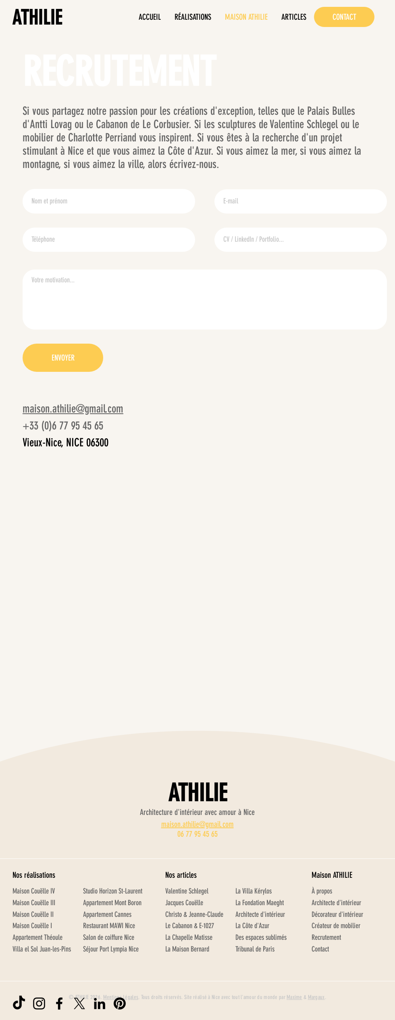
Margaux (316, 997)
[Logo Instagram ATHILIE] (39, 1003)
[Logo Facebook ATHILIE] (59, 1003)
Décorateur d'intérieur (337, 914)
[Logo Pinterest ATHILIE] (120, 1003)
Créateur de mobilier (336, 925)
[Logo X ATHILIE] (79, 1003)
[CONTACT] (344, 17)
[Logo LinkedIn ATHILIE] (99, 1003)
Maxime (294, 997)
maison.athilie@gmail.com (73, 408)
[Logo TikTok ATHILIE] (19, 1003)
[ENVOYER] (63, 358)
